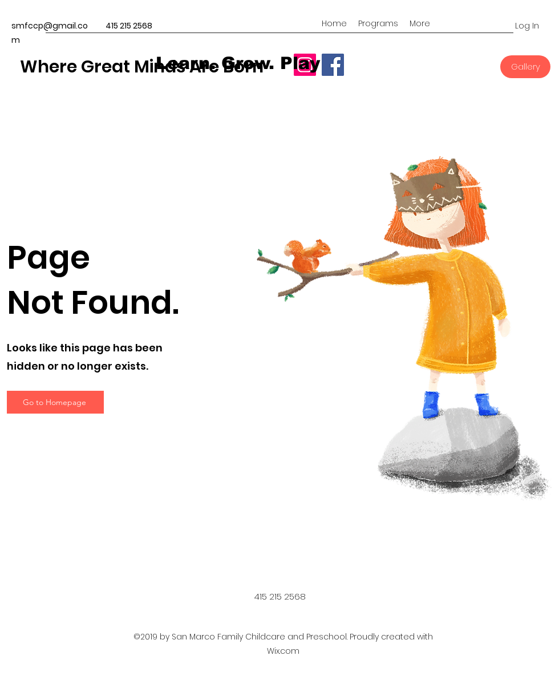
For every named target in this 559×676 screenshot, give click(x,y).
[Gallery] (525, 66)
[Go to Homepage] (55, 402)
